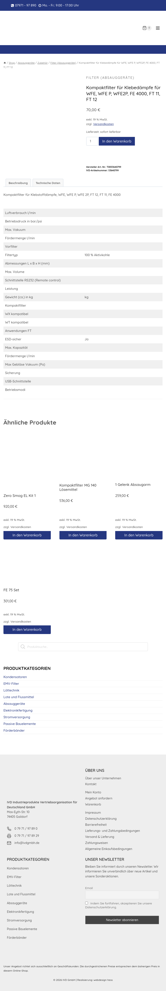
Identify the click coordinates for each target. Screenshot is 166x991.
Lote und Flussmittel (18, 697)
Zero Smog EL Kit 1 (19, 495)
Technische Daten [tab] (48, 183)
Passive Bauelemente (19, 724)
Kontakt (90, 784)
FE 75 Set (11, 590)
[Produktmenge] (92, 141)
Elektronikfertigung (17, 711)
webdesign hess (103, 979)
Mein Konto (93, 792)
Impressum (93, 813)
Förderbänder (14, 731)
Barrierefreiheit (96, 825)
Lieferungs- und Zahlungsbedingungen (112, 831)
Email (89, 888)
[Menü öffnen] (158, 28)
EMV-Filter (11, 684)
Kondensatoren (15, 677)
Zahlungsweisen (96, 843)
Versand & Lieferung (99, 837)
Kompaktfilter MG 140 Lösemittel (77, 487)
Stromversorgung (16, 717)
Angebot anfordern (98, 799)
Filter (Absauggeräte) (111, 78)
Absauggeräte (14, 704)
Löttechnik (11, 690)
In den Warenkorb (116, 141)
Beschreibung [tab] (18, 183)
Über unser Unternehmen (103, 778)
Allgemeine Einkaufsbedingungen (108, 849)
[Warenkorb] (147, 28)
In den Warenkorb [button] (27, 535)
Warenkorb (93, 805)
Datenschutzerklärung (101, 819)
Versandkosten (103, 124)
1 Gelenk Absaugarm (132, 484)
